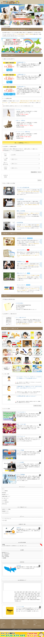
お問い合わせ (4, 501)
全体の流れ (4, 491)
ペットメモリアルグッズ (6, 515)
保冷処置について (5, 493)
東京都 (5, 26)
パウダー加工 (4, 517)
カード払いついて (5, 496)
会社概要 (4, 554)
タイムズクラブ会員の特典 (37, 622)
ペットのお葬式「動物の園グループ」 (21, 626)
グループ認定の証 (13, 621)
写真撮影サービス (5, 508)
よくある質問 (4, 498)
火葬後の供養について (6, 494)
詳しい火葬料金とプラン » (22, 142)
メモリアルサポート (5, 510)
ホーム (2, 26)
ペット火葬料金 (5, 489)
